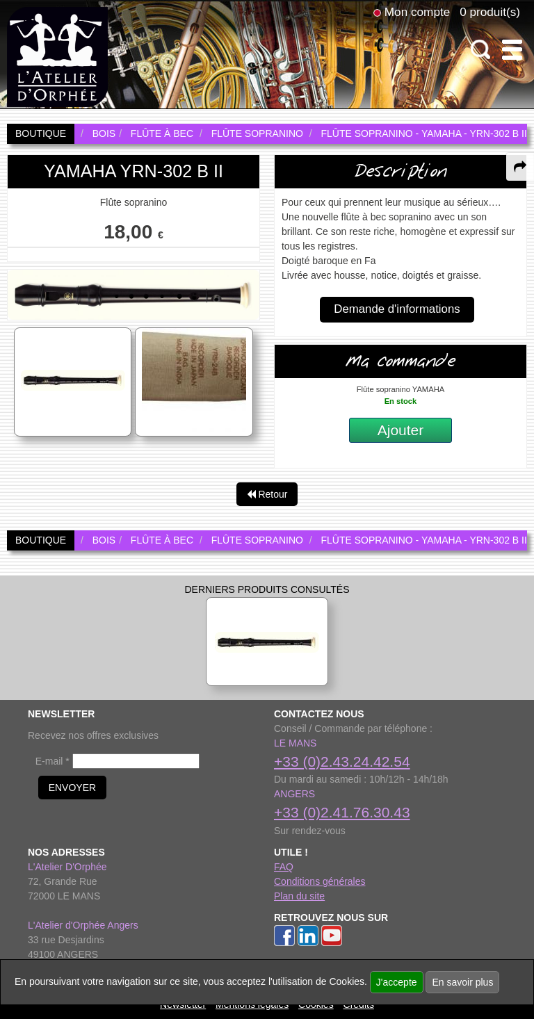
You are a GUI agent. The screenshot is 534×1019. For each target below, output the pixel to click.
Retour (267, 494)
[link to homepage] (57, 56)
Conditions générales (320, 881)
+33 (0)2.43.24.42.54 (342, 761)
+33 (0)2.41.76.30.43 (342, 812)
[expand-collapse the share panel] (520, 167)
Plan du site (299, 896)
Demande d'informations (397, 309)
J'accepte (396, 982)
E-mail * (52, 761)
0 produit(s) (490, 12)
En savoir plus (462, 982)
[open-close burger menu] (512, 49)
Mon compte (417, 12)
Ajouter (401, 430)
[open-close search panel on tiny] (480, 49)
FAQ (283, 866)
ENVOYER (72, 787)
